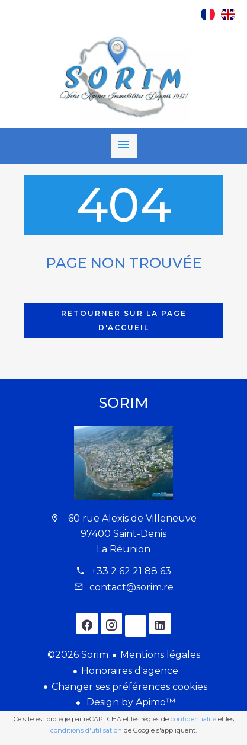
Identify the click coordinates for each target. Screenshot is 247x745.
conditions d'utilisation (86, 730)
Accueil (124, 77)
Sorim (124, 402)
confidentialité (193, 719)
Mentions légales (160, 654)
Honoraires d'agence (129, 670)
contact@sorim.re (131, 587)
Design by (129, 702)
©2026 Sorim (77, 654)
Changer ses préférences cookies (129, 686)
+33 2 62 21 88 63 (131, 571)
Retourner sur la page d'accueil (124, 320)
